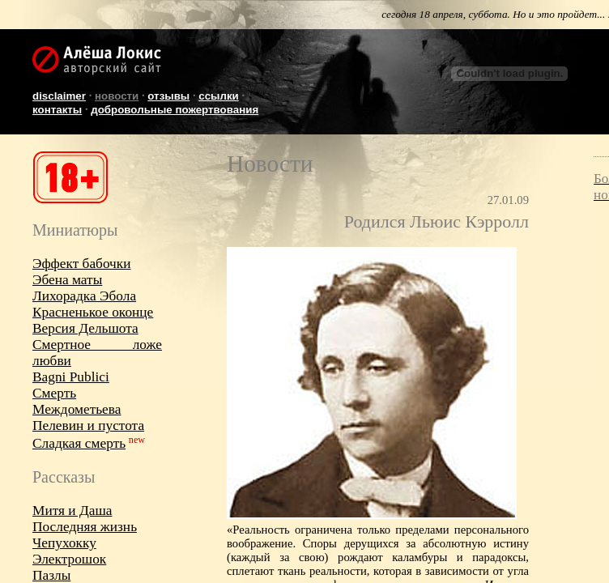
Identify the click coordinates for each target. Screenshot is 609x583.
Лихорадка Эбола (84, 296)
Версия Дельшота (85, 328)
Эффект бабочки (81, 263)
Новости (116, 96)
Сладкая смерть (79, 443)
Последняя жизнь (84, 526)
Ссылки (218, 96)
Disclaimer (59, 96)
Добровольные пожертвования (174, 110)
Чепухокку (64, 543)
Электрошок (69, 559)
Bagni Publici (70, 377)
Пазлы (51, 575)
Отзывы (168, 96)
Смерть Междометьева (76, 401)
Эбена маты (67, 279)
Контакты (57, 110)
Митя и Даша (72, 510)
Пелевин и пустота (88, 425)
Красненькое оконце (92, 312)
